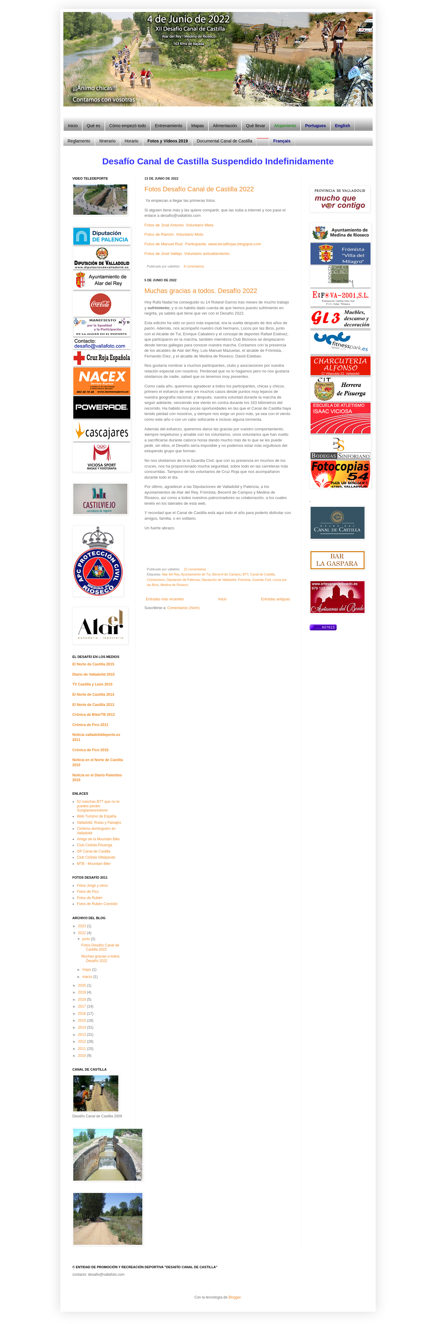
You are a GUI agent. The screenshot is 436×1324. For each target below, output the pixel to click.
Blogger (235, 1297)
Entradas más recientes (165, 599)
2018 (82, 999)
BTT (245, 574)
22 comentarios (195, 569)
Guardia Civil (261, 579)
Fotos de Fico (88, 891)
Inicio (222, 599)
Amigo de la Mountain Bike (98, 839)
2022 (82, 933)
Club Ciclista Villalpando (96, 857)
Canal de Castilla (262, 574)
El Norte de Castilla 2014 (93, 694)
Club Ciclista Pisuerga (94, 845)
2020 (82, 985)
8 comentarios (194, 266)
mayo (87, 969)
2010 (82, 1056)
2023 (82, 926)
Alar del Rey (170, 574)
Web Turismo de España (96, 816)
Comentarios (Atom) (183, 608)
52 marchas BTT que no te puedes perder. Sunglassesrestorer (98, 805)
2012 (82, 1041)
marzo (87, 977)
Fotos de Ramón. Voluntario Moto (173, 234)
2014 (82, 1027)
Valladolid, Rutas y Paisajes (99, 822)
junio (86, 939)
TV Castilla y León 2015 (92, 684)
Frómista (244, 579)
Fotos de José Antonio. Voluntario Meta (178, 225)
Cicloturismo (156, 579)
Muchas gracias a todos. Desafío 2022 (200, 290)
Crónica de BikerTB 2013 (93, 715)
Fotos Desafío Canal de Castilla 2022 (199, 189)
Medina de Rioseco (174, 585)
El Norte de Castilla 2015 (93, 664)
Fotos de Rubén (89, 898)
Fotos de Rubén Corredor (97, 904)
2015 (82, 1020)
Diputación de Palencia (182, 579)
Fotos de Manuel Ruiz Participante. (175, 244)
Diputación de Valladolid (218, 579)
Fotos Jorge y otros (92, 885)
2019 (82, 992)
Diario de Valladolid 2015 (93, 674)
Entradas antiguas (275, 599)
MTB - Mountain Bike (94, 864)
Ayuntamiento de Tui (195, 574)
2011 (82, 1049)
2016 (82, 1014)
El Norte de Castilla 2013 (93, 705)
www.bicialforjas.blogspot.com (234, 244)
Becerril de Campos (226, 574)
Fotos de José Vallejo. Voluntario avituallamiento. (187, 253)
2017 (82, 1006)
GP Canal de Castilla (93, 851)
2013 (82, 1035)
